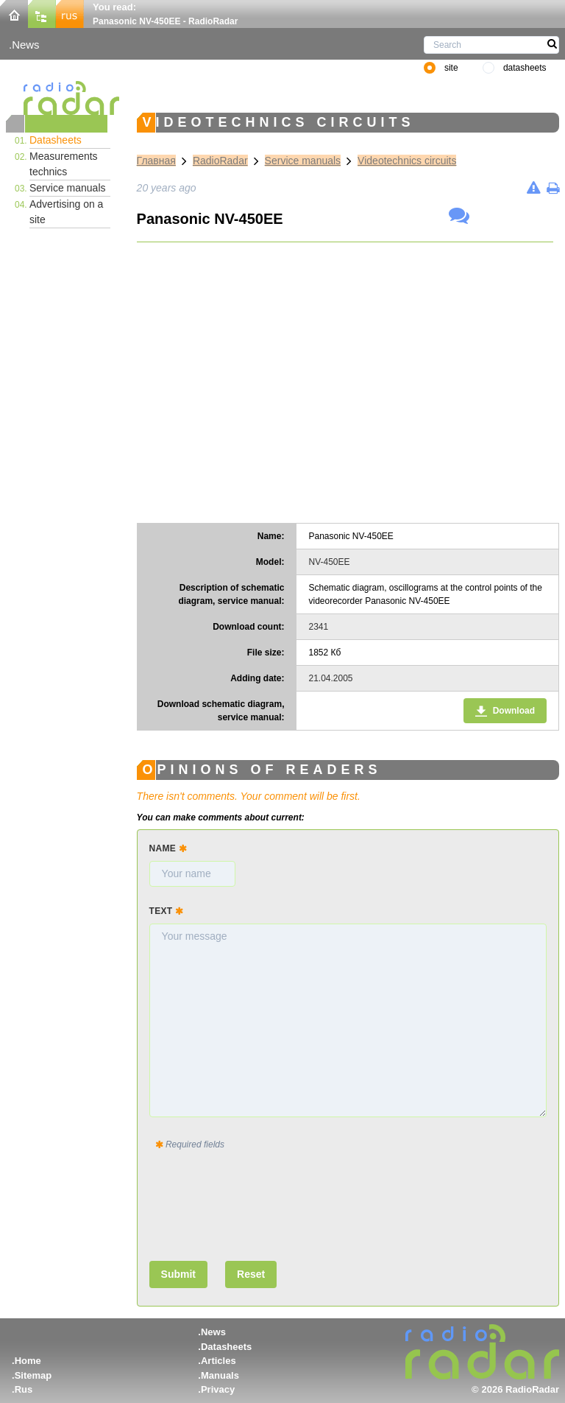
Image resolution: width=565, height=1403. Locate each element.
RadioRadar (220, 160)
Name (168, 848)
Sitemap (33, 1375)
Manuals (220, 1375)
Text (166, 911)
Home (28, 1360)
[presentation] (261, 1202)
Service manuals (67, 188)
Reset (251, 1274)
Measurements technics (63, 163)
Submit (178, 1274)
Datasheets (55, 140)
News (25, 44)
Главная (156, 160)
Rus (24, 1389)
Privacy (218, 1389)
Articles (218, 1360)
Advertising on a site (66, 211)
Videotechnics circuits (407, 160)
